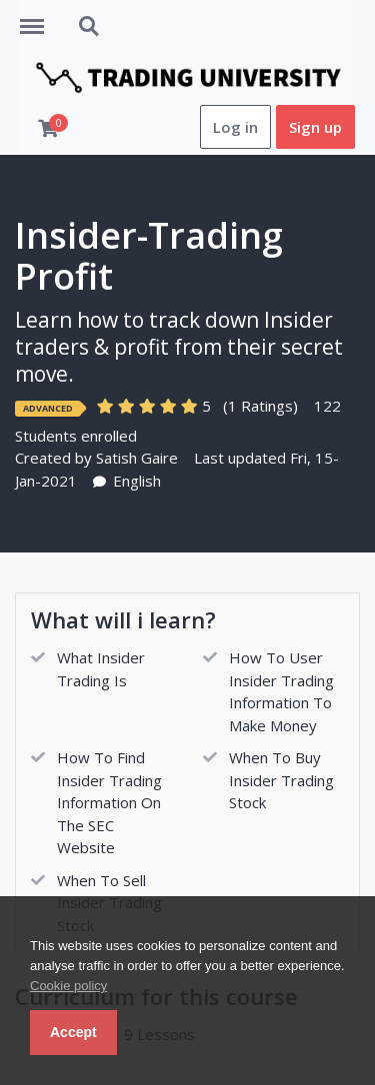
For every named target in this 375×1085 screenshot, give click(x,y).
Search (90, 27)
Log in (235, 127)
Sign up (315, 127)
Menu (39, 17)
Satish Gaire (137, 458)
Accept (73, 1032)
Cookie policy (68, 985)
